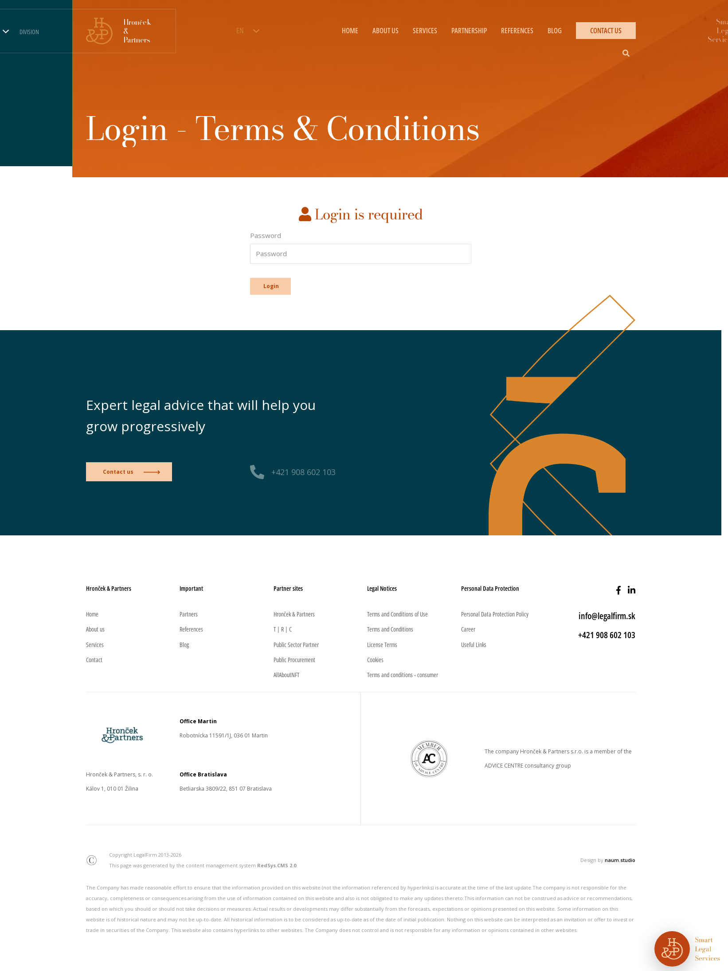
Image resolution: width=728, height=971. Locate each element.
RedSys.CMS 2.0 (276, 865)
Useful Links (473, 644)
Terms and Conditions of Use (397, 614)
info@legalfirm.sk (607, 616)
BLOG (555, 30)
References (191, 629)
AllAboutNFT (286, 675)
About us (95, 629)
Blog (184, 644)
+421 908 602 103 (303, 472)
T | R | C (283, 629)
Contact (94, 659)
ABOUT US (385, 30)
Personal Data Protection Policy (494, 614)
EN (239, 30)
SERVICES (425, 30)
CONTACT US (606, 30)
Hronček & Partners (294, 614)
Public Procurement (294, 659)
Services (95, 644)
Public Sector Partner (296, 644)
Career (468, 629)
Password (265, 235)
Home (92, 614)
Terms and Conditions (390, 629)
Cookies (375, 659)
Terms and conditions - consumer (402, 675)
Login (271, 286)
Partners (189, 614)
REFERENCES (517, 30)
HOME (350, 30)
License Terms (382, 644)
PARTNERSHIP (469, 30)
